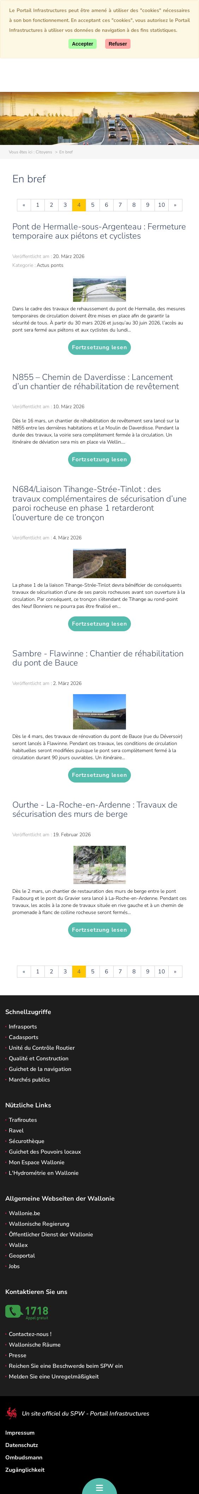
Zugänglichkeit (24, 1470)
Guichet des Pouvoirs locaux (45, 1151)
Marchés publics (29, 1079)
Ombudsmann (23, 1457)
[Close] (118, 44)
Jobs (14, 1266)
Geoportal (22, 1255)
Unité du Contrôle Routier (42, 1047)
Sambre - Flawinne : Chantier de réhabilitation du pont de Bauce (97, 658)
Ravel (16, 1130)
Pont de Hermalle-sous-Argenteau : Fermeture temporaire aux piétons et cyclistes (99, 231)
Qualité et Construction (38, 1058)
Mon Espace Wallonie (37, 1162)
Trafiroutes (23, 1120)
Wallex (18, 1245)
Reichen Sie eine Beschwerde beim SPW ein (66, 1366)
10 (161, 205)
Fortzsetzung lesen (99, 347)
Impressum (20, 1433)
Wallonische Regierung (39, 1224)
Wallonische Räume (35, 1344)
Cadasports (23, 1037)
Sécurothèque (26, 1141)
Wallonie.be (24, 1213)
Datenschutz (21, 1445)
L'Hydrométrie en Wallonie (44, 1173)
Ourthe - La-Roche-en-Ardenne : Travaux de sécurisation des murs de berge (94, 809)
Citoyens (44, 152)
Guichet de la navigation (40, 1069)
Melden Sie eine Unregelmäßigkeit (54, 1376)
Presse (17, 1355)
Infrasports (23, 1026)
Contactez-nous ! (30, 1334)
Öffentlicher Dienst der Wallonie (51, 1234)
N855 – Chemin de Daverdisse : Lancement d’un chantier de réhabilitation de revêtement (95, 381)
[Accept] (82, 44)
